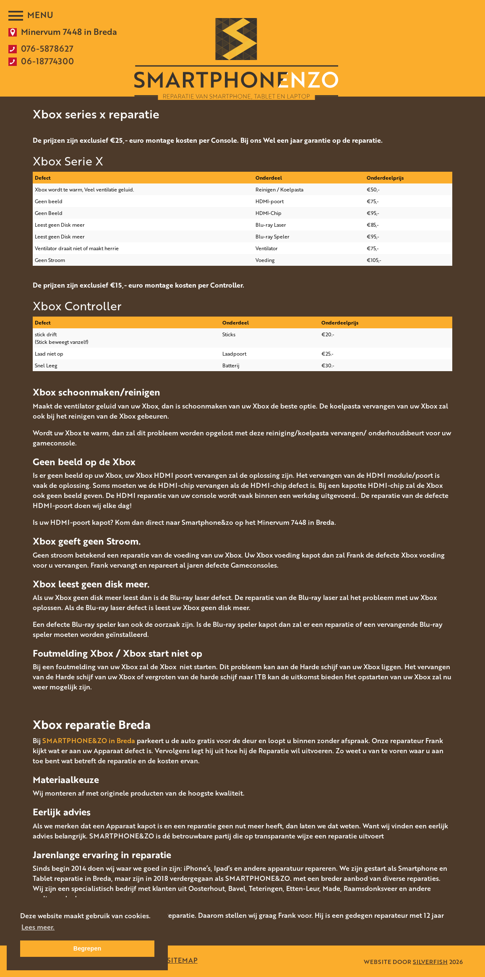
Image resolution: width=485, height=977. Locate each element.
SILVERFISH (430, 961)
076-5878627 (47, 48)
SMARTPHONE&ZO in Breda (88, 741)
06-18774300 (47, 61)
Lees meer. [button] (38, 927)
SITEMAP (182, 960)
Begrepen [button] (87, 948)
